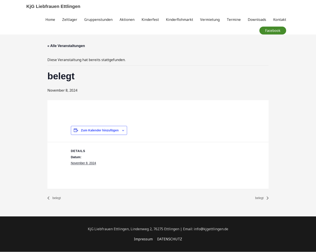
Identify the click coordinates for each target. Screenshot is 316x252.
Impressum (142, 239)
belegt (57, 198)
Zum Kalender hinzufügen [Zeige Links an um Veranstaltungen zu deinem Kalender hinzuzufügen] (100, 130)
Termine (234, 19)
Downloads (257, 19)
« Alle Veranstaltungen (66, 46)
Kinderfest (150, 19)
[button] (272, 31)
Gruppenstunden (98, 19)
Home (50, 19)
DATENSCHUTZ (170, 239)
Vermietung (210, 19)
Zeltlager (69, 19)
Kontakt (279, 19)
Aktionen (127, 19)
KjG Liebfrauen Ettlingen (54, 6)
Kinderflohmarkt (179, 19)
